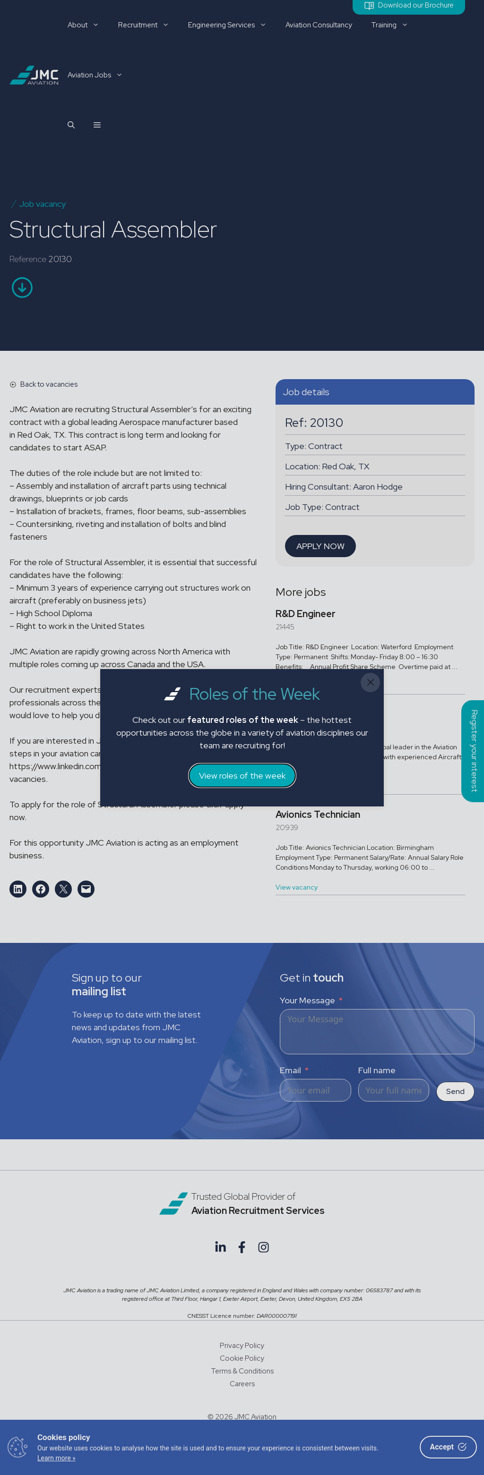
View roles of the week (242, 775)
